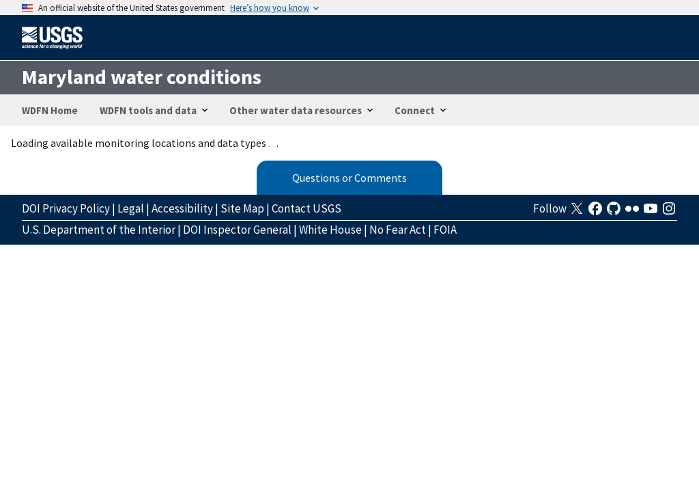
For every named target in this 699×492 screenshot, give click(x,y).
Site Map (242, 208)
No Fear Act (397, 229)
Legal (130, 208)
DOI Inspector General (237, 229)
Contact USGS (306, 208)
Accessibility (182, 208)
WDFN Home (50, 110)
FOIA (445, 229)
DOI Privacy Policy (66, 208)
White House (330, 229)
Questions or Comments (349, 177)
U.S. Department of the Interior (98, 229)
